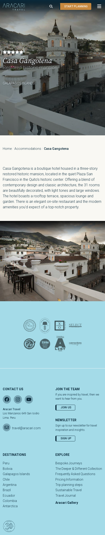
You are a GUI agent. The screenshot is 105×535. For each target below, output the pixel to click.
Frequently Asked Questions (75, 474)
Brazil (7, 490)
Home (7, 148)
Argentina (9, 485)
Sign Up (66, 438)
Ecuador (9, 495)
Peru (6, 463)
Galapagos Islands (16, 474)
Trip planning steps (69, 485)
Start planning (76, 6)
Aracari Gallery (66, 502)
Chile (6, 479)
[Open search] (51, 7)
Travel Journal (65, 495)
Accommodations (27, 148)
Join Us (66, 407)
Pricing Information (69, 479)
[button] (97, 6)
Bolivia (7, 469)
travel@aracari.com (26, 428)
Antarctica (10, 506)
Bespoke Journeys (68, 463)
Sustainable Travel (68, 490)
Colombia (10, 501)
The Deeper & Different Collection (78, 469)
